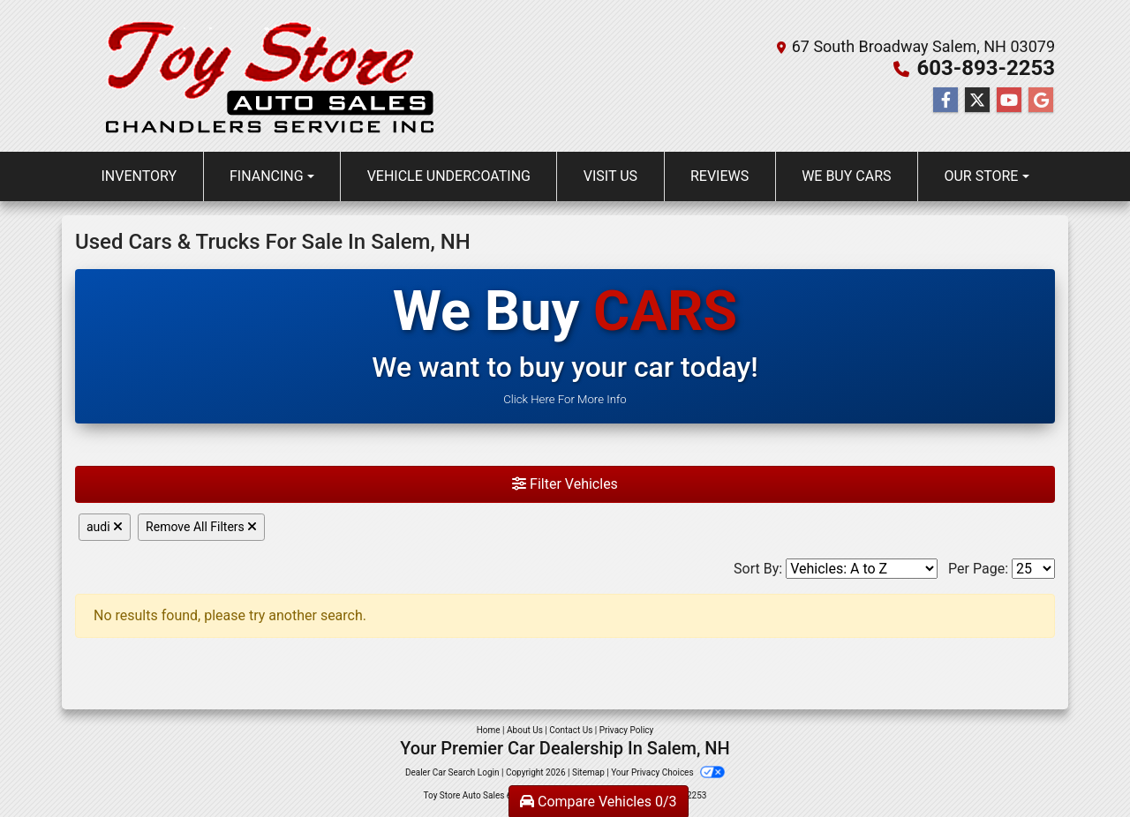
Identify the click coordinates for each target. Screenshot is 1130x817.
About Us (525, 730)
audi (105, 527)
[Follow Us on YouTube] (1009, 100)
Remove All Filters (201, 527)
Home (489, 730)
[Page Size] (1033, 568)
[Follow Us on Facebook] (945, 100)
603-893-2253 (985, 68)
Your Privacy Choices (668, 772)
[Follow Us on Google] (1040, 100)
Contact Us (570, 730)
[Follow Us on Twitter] (977, 100)
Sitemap (588, 772)
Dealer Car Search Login (452, 772)
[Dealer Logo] (267, 76)
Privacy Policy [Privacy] (626, 730)
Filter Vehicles (565, 484)
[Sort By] (862, 568)
